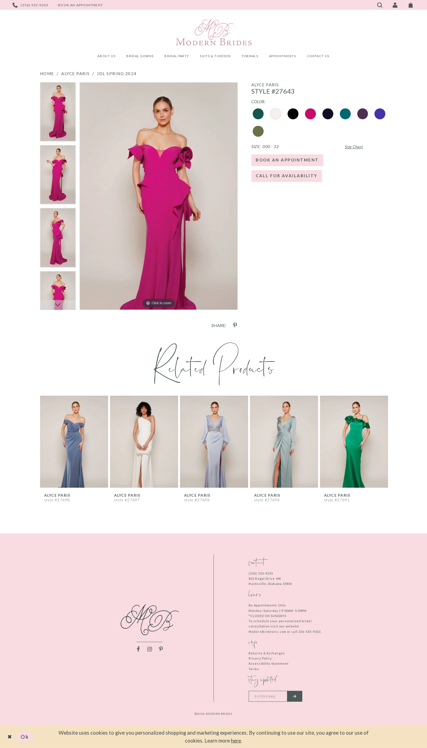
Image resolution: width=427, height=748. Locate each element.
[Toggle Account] (395, 5)
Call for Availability (287, 175)
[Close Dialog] (10, 737)
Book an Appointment (287, 159)
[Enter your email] (275, 696)
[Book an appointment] (80, 5)
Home (47, 73)
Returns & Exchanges (267, 653)
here (236, 740)
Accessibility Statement (269, 663)
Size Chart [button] (354, 146)
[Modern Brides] (214, 32)
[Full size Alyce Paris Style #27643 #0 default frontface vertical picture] (158, 196)
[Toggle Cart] (410, 5)
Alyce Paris (75, 73)
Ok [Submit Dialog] (25, 737)
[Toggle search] (380, 5)
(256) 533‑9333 (261, 573)
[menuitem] (106, 56)
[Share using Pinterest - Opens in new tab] (235, 325)
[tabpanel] (58, 113)
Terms (254, 669)
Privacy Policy (260, 658)
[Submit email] (294, 696)
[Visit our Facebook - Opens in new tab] (138, 649)
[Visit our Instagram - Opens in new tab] (149, 649)
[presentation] (74, 442)
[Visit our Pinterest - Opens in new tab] (161, 649)
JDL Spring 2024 (117, 73)
